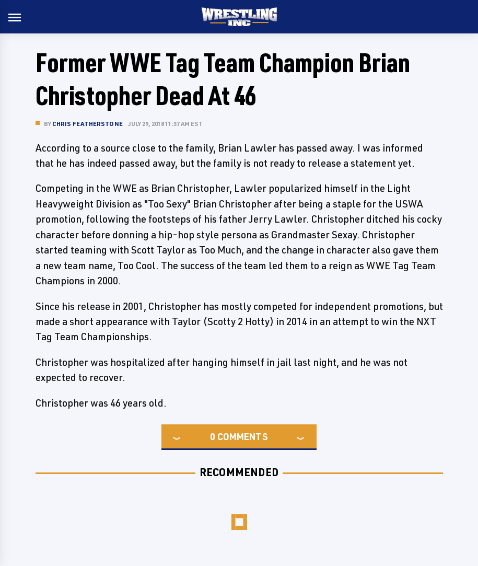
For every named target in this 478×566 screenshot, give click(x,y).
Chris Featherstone (87, 124)
